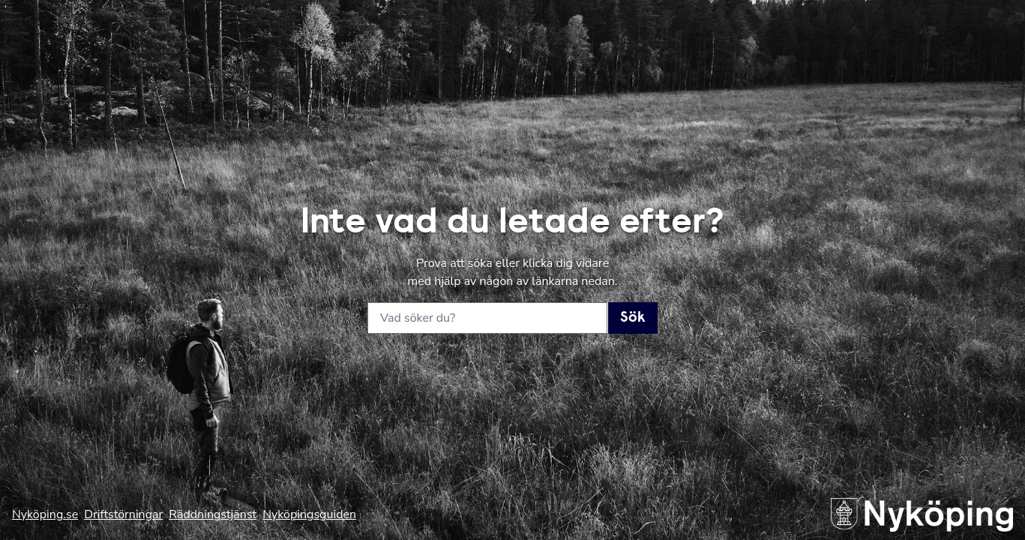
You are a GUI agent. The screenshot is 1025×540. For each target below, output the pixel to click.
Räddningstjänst (212, 514)
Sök (633, 318)
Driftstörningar (123, 514)
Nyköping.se (45, 514)
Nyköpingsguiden (309, 514)
